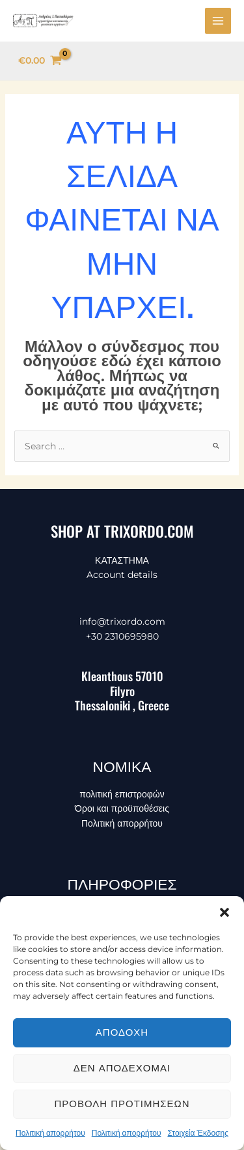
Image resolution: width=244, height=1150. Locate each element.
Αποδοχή (122, 1032)
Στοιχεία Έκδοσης (197, 1133)
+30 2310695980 (122, 636)
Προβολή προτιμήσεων (121, 1103)
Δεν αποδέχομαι (122, 1068)
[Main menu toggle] (218, 21)
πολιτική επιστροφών (121, 794)
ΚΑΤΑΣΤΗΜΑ (122, 560)
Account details (122, 575)
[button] (224, 912)
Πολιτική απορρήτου (50, 1133)
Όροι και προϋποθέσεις (122, 808)
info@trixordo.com (122, 621)
